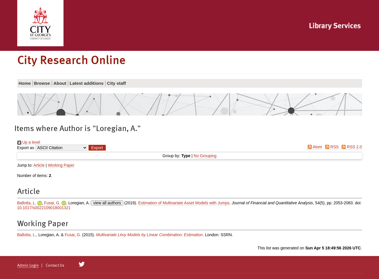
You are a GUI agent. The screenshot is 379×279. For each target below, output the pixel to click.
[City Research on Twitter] (81, 264)
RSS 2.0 (351, 147)
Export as (25, 147)
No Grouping (205, 155)
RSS (331, 147)
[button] (97, 148)
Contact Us (55, 265)
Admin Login (28, 265)
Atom (314, 147)
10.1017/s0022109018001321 (44, 207)
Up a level (28, 142)
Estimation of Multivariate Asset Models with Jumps (183, 203)
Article (39, 165)
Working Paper (61, 165)
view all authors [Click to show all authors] (107, 203)
